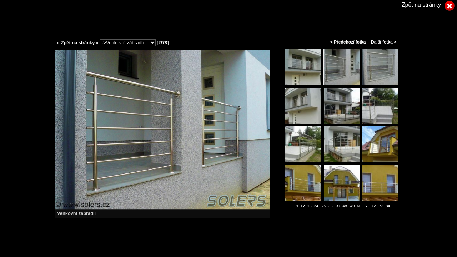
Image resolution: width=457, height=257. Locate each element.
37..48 (341, 206)
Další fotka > (383, 42)
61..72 (370, 206)
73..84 (384, 206)
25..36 (327, 206)
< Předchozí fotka (348, 42)
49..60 (355, 206)
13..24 (312, 206)
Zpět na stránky (78, 42)
